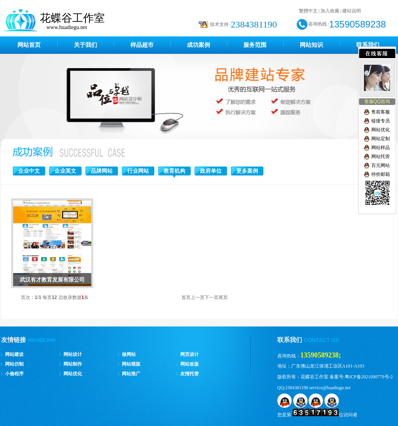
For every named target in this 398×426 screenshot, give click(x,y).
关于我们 (85, 45)
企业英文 (65, 171)
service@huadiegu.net (330, 387)
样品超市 (142, 45)
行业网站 (138, 171)
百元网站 (380, 165)
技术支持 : (220, 24)
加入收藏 (330, 11)
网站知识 (311, 45)
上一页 (198, 297)
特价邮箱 (380, 174)
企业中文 (29, 171)
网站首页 (29, 45)
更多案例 (247, 171)
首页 (186, 297)
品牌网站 (102, 171)
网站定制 (380, 138)
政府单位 (211, 171)
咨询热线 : (318, 24)
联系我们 (367, 45)
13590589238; (321, 355)
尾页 (223, 297)
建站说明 (351, 11)
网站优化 (380, 129)
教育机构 (174, 171)
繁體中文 (308, 11)
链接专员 (380, 121)
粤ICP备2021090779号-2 (369, 377)
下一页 (212, 297)
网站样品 (380, 147)
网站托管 (380, 156)
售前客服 (380, 112)
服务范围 (254, 45)
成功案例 (198, 45)
